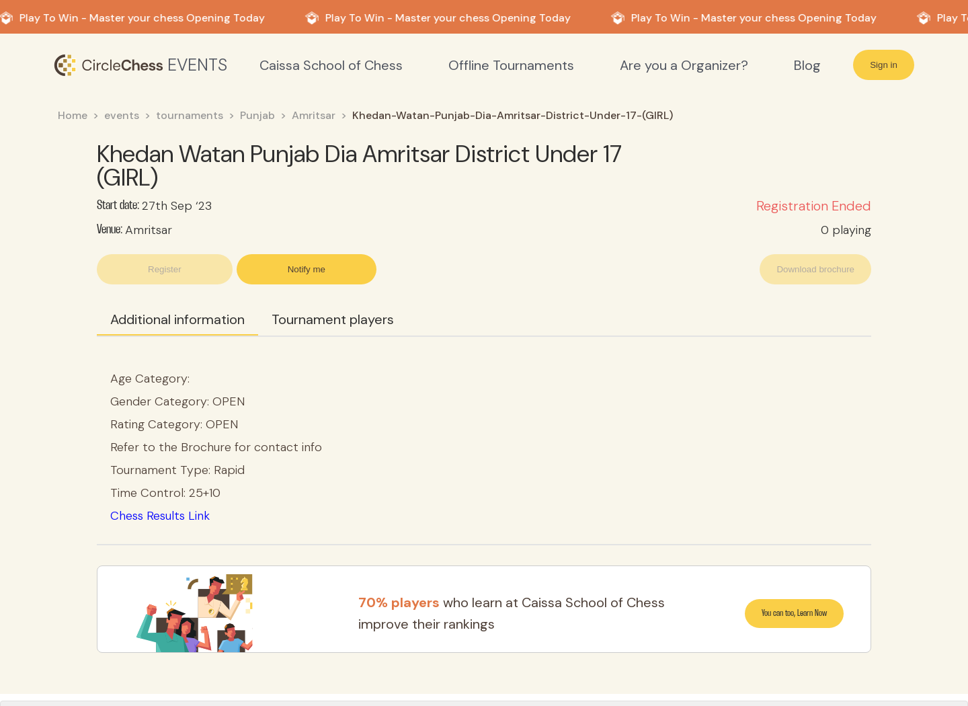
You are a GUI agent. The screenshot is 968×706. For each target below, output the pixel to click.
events (121, 115)
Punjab (257, 115)
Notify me (306, 269)
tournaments (189, 115)
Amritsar (313, 115)
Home (72, 115)
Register (165, 269)
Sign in (883, 65)
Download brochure (815, 269)
